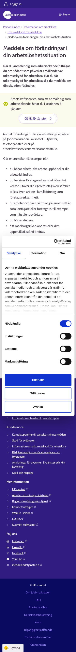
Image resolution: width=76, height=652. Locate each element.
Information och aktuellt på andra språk (35, 418)
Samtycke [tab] (13, 253)
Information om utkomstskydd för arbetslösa (39, 446)
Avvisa (38, 406)
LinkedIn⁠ (19, 547)
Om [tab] (62, 253)
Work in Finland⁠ (23, 513)
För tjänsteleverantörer (38, 637)
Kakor (38, 622)
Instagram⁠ (20, 541)
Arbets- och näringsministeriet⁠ (32, 495)
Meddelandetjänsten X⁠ (27, 565)
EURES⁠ (18, 519)
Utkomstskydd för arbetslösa (24, 32)
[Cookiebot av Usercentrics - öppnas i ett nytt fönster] (54, 241)
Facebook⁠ (19, 553)
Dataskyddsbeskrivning (38, 615)
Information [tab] (38, 253)
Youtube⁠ (18, 559)
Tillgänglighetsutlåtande (38, 630)
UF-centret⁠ (20, 489)
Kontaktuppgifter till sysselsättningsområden (39, 434)
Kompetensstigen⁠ (24, 507)
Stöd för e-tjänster (23, 440)
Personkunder (11, 27)
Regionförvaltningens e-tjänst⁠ (31, 501)
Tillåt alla (38, 380)
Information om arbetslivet (40, 27)
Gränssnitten (38, 644)
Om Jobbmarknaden (38, 592)
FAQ (38, 600)
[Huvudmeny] (67, 14)
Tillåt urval (38, 393)
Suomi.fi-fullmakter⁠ (25, 525)
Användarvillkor (38, 607)
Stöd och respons (22, 473)
